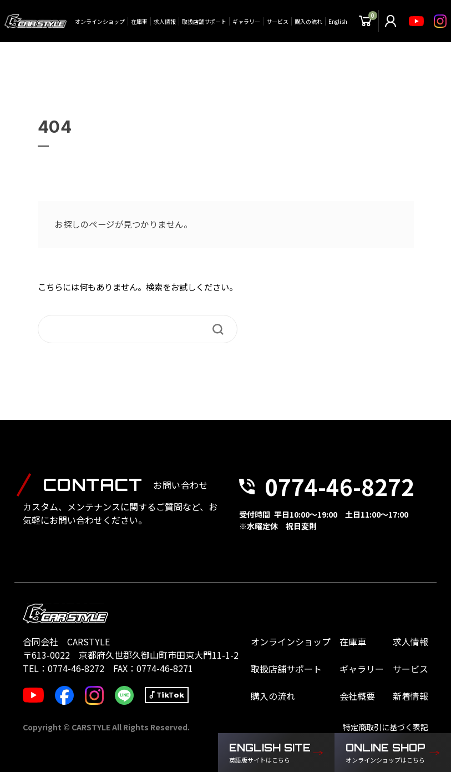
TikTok (170, 694)
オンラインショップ (100, 21)
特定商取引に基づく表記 (385, 727)
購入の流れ (308, 21)
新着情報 (410, 696)
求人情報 (165, 21)
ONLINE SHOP (387, 753)
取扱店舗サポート (204, 21)
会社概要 (357, 696)
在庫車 (139, 21)
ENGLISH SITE (270, 753)
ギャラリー (246, 21)
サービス (277, 21)
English (337, 21)
